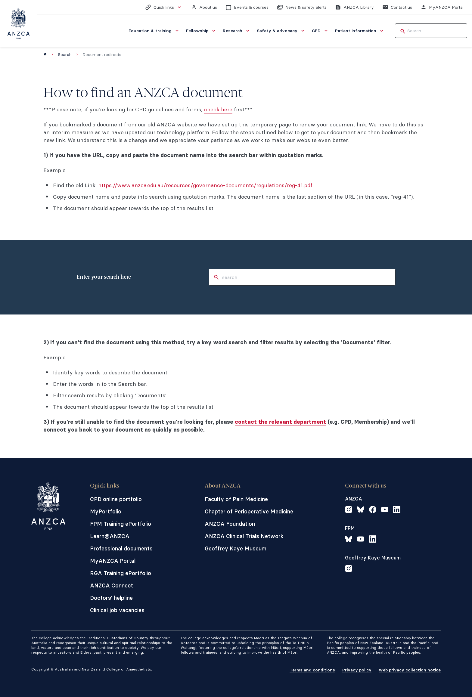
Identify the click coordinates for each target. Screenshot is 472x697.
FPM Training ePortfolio (120, 523)
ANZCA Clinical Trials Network (244, 536)
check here (218, 109)
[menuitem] (154, 31)
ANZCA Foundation (230, 523)
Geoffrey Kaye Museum (235, 548)
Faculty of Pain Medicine (236, 499)
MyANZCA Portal (112, 560)
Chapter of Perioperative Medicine (249, 511)
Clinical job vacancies (117, 610)
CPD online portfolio (116, 499)
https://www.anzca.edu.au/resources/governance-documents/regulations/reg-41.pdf (205, 185)
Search (65, 54)
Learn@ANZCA (109, 536)
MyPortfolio (105, 511)
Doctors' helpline (111, 597)
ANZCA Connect (111, 585)
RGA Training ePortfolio (120, 573)
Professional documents (121, 548)
